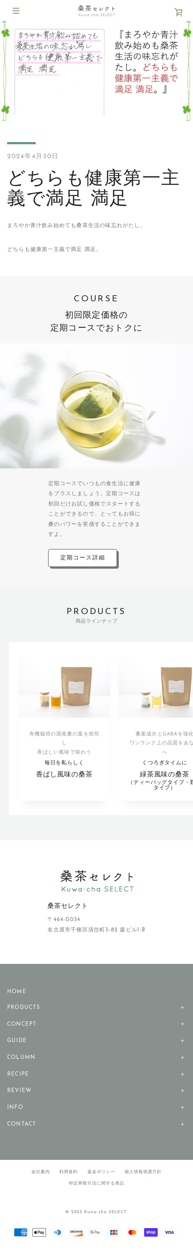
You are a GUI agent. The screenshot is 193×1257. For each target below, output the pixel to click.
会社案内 (40, 1177)
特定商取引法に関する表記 (97, 1189)
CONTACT (21, 1129)
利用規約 (68, 1177)
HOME (16, 997)
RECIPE (18, 1079)
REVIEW (19, 1096)
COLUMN (21, 1062)
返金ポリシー (101, 1177)
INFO (15, 1113)
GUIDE (17, 1046)
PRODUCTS (23, 1012)
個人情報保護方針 (143, 1177)
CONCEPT (21, 1029)
